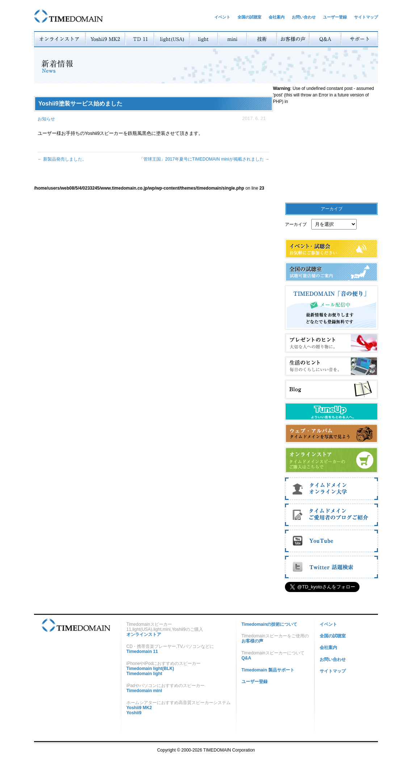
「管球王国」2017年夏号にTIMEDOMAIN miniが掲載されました (204, 159)
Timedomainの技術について (269, 624)
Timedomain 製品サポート (267, 670)
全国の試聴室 (249, 17)
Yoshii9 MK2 (139, 707)
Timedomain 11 (142, 651)
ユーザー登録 (335, 17)
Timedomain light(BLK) (150, 668)
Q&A (246, 658)
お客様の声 (252, 641)
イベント (222, 17)
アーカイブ (296, 224)
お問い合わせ (304, 17)
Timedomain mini (144, 690)
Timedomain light (144, 673)
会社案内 (277, 17)
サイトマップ (366, 17)
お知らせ (46, 118)
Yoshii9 (134, 712)
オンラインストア (143, 634)
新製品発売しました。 (62, 159)
